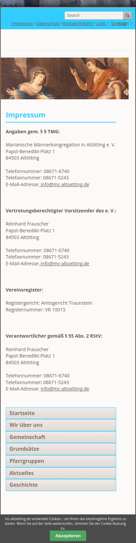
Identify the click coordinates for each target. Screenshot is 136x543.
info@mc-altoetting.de (64, 184)
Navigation (109, 41)
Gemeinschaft (27, 437)
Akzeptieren (68, 535)
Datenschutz (48, 23)
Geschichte (23, 484)
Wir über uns (25, 425)
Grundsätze (24, 448)
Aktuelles (21, 473)
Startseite (22, 413)
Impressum (22, 23)
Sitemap (119, 23)
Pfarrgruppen (26, 461)
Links (101, 23)
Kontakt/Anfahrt (78, 23)
